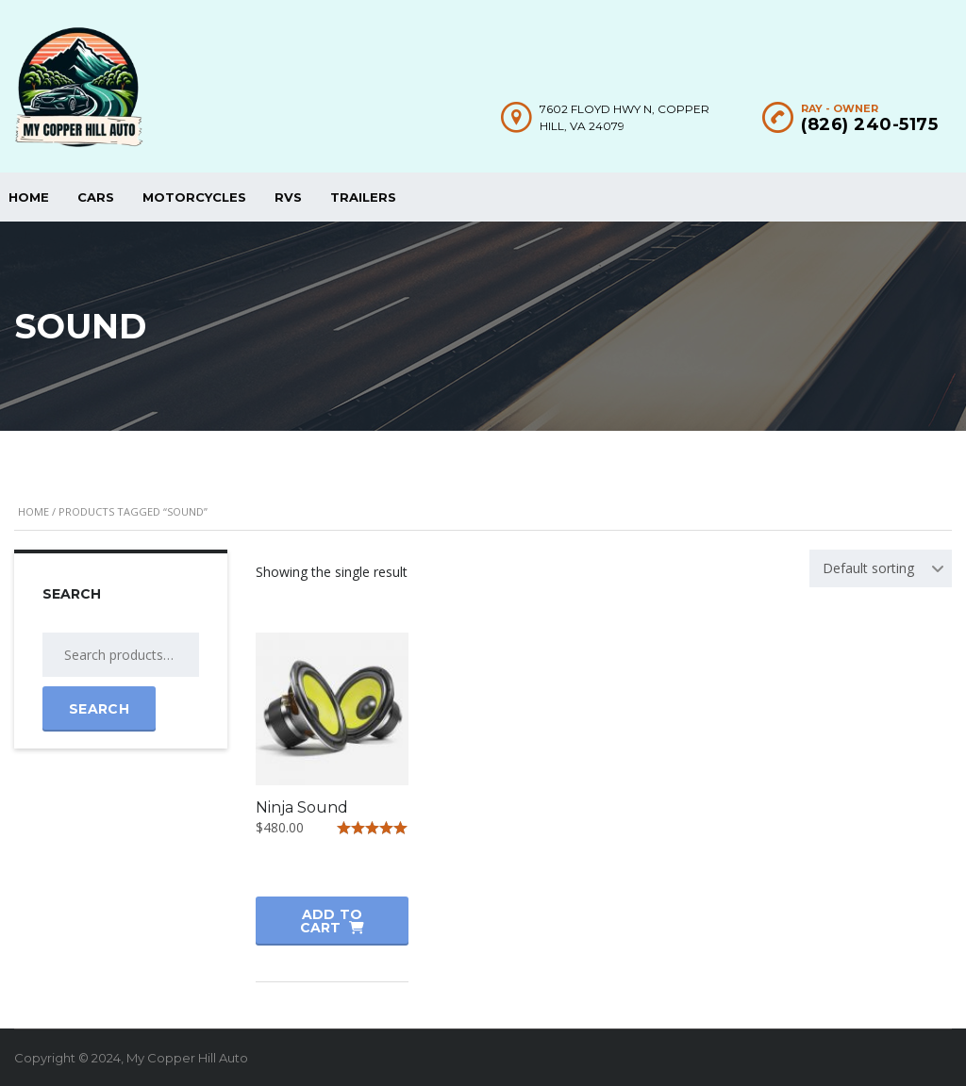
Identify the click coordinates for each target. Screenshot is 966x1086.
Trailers (363, 197)
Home (33, 511)
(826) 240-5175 (869, 124)
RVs (288, 197)
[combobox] (880, 568)
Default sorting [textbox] (868, 568)
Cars (95, 197)
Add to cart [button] (331, 921)
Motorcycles (194, 197)
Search (99, 708)
